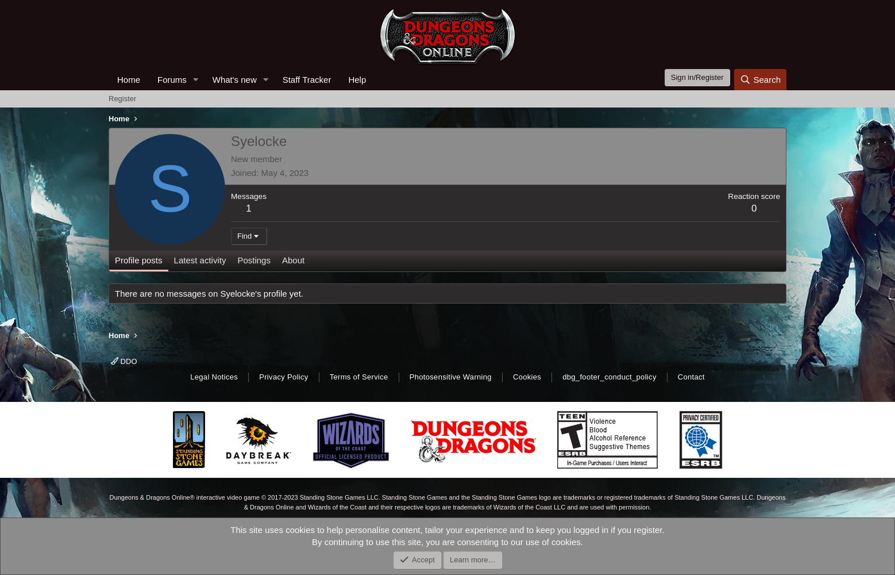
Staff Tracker (307, 80)
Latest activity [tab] (200, 260)
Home (128, 80)
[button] (196, 79)
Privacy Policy (283, 377)
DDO (124, 361)
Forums (172, 80)
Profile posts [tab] (139, 260)
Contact (691, 377)
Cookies (527, 377)
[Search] (760, 79)
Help (357, 80)
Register (122, 98)
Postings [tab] (254, 260)
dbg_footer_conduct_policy (609, 377)
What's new (235, 80)
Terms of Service (359, 377)
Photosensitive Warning (451, 377)
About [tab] (293, 260)
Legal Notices (214, 377)
